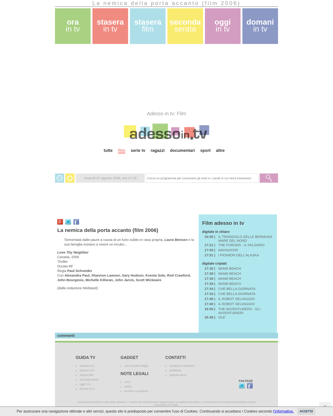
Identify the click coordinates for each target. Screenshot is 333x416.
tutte (108, 150)
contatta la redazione (182, 365)
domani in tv (87, 388)
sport (205, 150)
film (121, 150)
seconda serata (89, 379)
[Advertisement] (166, 77)
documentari (182, 150)
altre (220, 150)
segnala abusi (177, 375)
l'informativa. (283, 411)
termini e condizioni (136, 391)
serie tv (138, 150)
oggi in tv (85, 384)
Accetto (306, 411)
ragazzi (158, 150)
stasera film (87, 375)
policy (128, 386)
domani (260, 25)
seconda (185, 25)
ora (73, 25)
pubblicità (175, 370)
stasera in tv (87, 365)
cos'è (127, 382)
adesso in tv (87, 370)
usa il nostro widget (136, 365)
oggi (223, 25)
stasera (110, 25)
